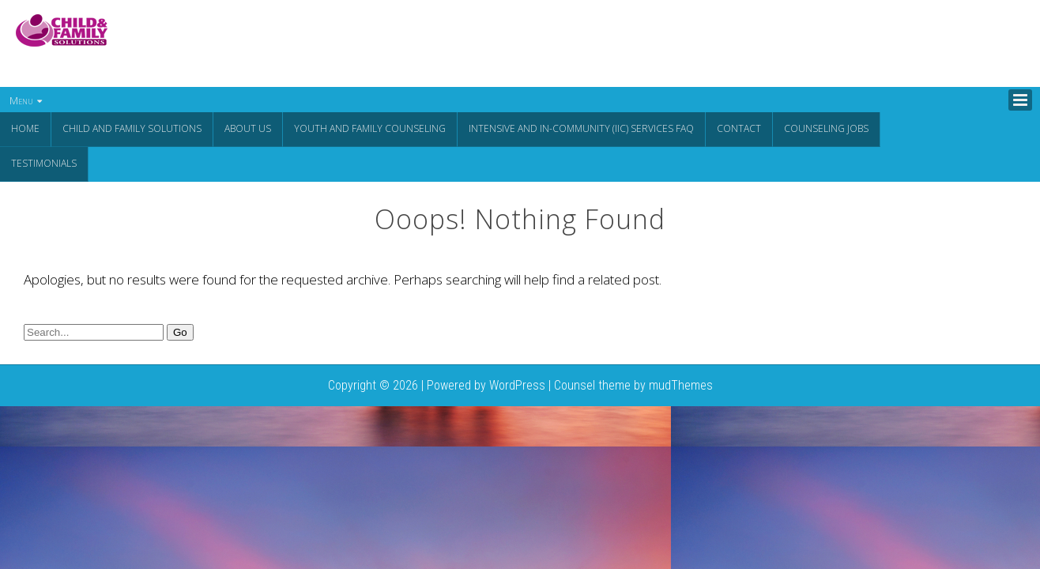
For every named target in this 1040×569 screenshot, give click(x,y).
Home (25, 128)
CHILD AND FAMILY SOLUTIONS (132, 128)
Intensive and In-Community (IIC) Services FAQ (581, 128)
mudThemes (681, 383)
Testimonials (44, 162)
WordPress (517, 383)
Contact (739, 128)
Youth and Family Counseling (370, 128)
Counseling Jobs (826, 128)
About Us (247, 128)
